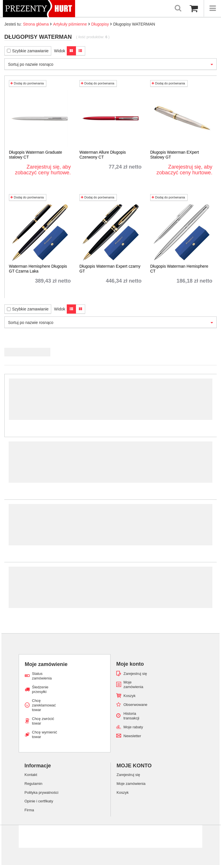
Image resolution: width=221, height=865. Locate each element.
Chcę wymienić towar (44, 734)
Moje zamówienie (46, 664)
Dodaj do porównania (27, 83)
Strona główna (36, 24)
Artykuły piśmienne (70, 24)
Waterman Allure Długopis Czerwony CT (102, 154)
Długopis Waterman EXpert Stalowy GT (174, 154)
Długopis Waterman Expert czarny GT (109, 268)
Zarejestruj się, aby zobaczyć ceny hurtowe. (43, 169)
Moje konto (130, 664)
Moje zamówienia (133, 684)
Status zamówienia (42, 675)
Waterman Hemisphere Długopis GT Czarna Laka (38, 268)
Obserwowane (135, 704)
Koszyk (129, 696)
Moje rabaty (133, 727)
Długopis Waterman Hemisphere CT (179, 268)
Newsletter (132, 736)
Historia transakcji (131, 715)
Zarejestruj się (135, 673)
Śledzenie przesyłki (40, 689)
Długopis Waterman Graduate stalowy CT (35, 154)
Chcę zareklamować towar (44, 705)
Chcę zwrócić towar (43, 721)
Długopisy (100, 24)
